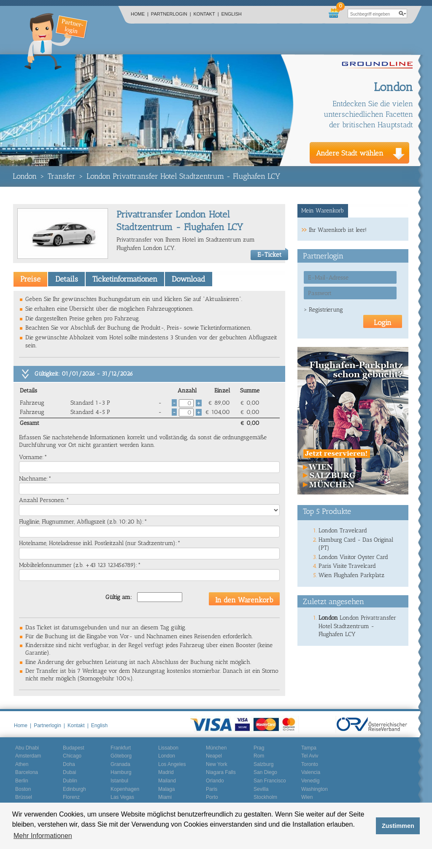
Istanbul (119, 781)
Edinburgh (74, 789)
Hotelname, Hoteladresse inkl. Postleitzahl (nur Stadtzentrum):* (100, 543)
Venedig (310, 781)
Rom (259, 756)
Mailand (167, 781)
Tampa (308, 748)
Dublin (70, 781)
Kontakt (206, 13)
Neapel (214, 756)
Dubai (69, 772)
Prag (259, 748)
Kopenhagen (125, 789)
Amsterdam (28, 756)
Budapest (73, 748)
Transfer (62, 176)
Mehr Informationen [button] (43, 835)
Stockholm (265, 797)
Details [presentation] (66, 279)
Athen (21, 764)
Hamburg (121, 772)
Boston (23, 789)
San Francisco (270, 781)
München (216, 748)
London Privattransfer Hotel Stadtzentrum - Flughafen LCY (183, 176)
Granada (120, 764)
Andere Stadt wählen (349, 153)
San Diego (265, 772)
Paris (211, 789)
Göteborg (121, 756)
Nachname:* (35, 478)
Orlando (215, 781)
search (402, 13)
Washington (314, 789)
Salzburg (263, 764)
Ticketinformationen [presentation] (124, 279)
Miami (165, 797)
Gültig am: (118, 597)
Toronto (309, 764)
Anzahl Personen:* (44, 500)
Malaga (166, 789)
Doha (69, 764)
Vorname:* (33, 457)
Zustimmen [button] (398, 825)
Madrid (166, 772)
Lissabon (168, 748)
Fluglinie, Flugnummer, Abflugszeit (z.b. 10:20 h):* (83, 521)
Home (139, 13)
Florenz (71, 797)
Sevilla (261, 789)
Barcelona (26, 772)
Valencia (310, 772)
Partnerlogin (171, 13)
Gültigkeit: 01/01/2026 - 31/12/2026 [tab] (84, 373)
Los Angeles (172, 764)
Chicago (72, 756)
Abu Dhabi (27, 748)
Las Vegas (122, 797)
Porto (212, 797)
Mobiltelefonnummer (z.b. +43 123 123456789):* (80, 565)
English (231, 13)
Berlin (21, 781)
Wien (307, 797)
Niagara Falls (221, 772)
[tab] (30, 279)
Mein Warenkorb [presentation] (322, 210)
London (25, 176)
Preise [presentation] (30, 279)
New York (216, 764)
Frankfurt (121, 748)
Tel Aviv (309, 756)
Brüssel (23, 797)
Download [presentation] (188, 279)
